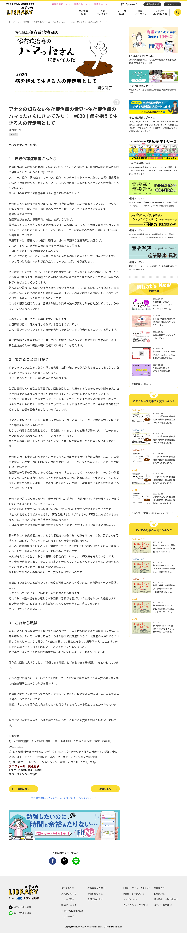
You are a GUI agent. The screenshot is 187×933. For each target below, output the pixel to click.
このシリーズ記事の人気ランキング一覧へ (151, 513)
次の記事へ (105, 789)
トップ (11, 22)
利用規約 (158, 893)
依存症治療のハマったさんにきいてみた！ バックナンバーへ (64, 798)
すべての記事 (83, 12)
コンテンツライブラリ (134, 904)
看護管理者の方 (59, 4)
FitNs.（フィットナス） (135, 887)
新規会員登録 (152, 4)
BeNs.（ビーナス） (132, 893)
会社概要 (158, 887)
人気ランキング (102, 12)
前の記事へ (23, 789)
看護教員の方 (80, 4)
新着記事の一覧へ (140, 384)
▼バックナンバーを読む (23, 144)
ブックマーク (131, 4)
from (24, 898)
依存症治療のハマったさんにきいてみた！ (50, 22)
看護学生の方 (100, 4)
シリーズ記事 (121, 12)
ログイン (172, 4)
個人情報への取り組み (165, 899)
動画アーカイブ (141, 12)
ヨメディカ (128, 899)
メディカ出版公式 (20, 907)
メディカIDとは (161, 904)
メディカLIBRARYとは (160, 12)
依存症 (13, 134)
